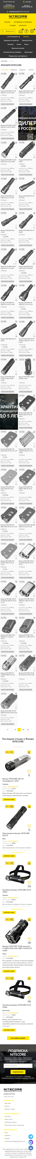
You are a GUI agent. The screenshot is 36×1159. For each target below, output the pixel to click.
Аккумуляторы (27, 40)
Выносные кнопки (18, 48)
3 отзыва (23, 166)
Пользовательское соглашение (14, 1125)
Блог (6, 1132)
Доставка (8, 1103)
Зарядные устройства (11, 40)
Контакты (22, 25)
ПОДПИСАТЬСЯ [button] (18, 1072)
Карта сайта (8, 1119)
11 (28, 729)
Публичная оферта (11, 1122)
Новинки (7, 1135)
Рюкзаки (10, 44)
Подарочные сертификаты (18, 56)
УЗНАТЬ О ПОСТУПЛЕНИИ (7, 104)
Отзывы (13, 25)
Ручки (26, 44)
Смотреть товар (9, 799)
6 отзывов (5, 681)
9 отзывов (5, 643)
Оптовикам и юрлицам (23, 22)
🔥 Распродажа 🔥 (13, 36)
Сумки (19, 44)
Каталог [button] (7, 22)
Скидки (7, 1138)
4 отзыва (5, 346)
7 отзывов (5, 236)
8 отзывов (5, 495)
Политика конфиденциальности (15, 1141)
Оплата (7, 1106)
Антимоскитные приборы (12, 52)
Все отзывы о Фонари (18, 1038)
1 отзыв (5, 457)
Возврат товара (10, 1109)
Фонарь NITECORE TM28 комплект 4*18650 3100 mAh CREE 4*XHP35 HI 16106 (17, 948)
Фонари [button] (26, 36)
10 (23, 729)
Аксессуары (29, 52)
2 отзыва (23, 309)
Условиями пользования (21, 1078)
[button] (9, 7)
